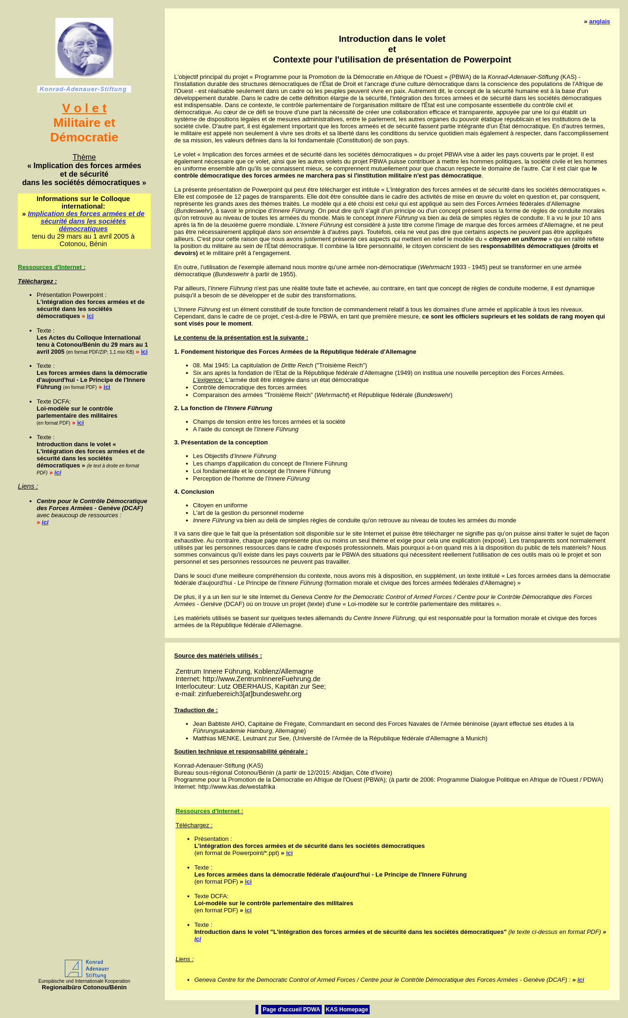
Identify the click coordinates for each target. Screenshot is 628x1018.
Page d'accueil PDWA (291, 1009)
